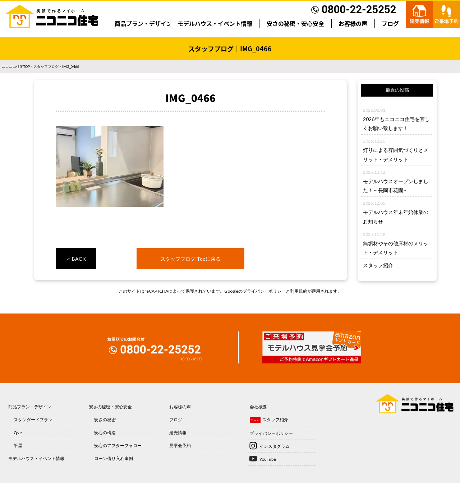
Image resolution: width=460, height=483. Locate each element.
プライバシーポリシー (264, 291)
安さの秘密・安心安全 (295, 23)
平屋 (18, 445)
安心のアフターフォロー (118, 445)
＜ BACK (76, 259)
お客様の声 (353, 23)
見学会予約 (180, 445)
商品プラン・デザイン (143, 23)
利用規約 (298, 291)
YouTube (267, 459)
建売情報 (178, 432)
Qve (18, 432)
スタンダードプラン (33, 419)
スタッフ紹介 (378, 265)
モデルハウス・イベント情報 (215, 23)
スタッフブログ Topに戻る (190, 259)
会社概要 (258, 406)
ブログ (390, 23)
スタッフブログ (46, 66)
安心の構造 (105, 432)
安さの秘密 (105, 419)
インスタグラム (274, 446)
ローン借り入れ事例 (113, 458)
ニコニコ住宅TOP (16, 66)
